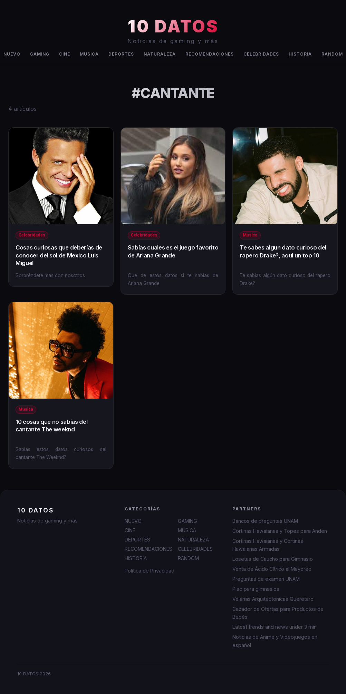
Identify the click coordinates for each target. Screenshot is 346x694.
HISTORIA (300, 54)
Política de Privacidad (149, 571)
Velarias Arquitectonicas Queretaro (273, 599)
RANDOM (188, 558)
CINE (64, 54)
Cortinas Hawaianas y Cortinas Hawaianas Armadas (267, 545)
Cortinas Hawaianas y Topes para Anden (279, 531)
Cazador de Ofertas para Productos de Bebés (278, 613)
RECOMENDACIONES (209, 54)
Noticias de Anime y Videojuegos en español (274, 641)
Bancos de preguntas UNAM (265, 521)
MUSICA (89, 54)
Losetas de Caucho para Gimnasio (272, 559)
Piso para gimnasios (255, 589)
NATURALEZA (160, 54)
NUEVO (133, 521)
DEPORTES (121, 54)
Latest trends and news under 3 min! (275, 627)
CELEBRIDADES (261, 54)
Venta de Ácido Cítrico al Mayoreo (271, 569)
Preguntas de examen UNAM (266, 579)
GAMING (39, 54)
